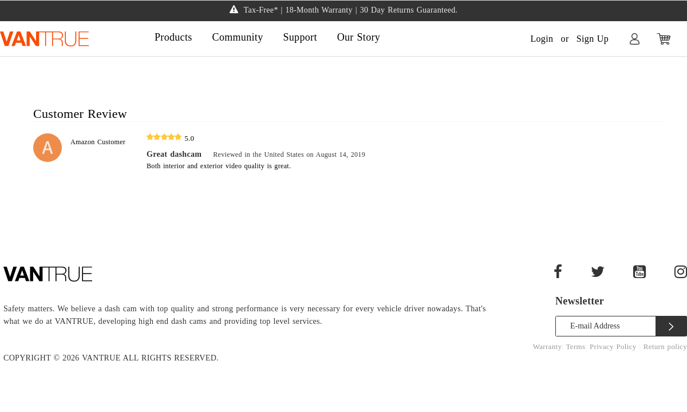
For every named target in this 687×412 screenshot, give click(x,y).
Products (173, 37)
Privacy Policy (614, 346)
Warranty (547, 346)
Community (237, 37)
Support (300, 37)
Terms (576, 346)
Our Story (358, 37)
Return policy (665, 346)
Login (541, 38)
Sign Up (593, 38)
